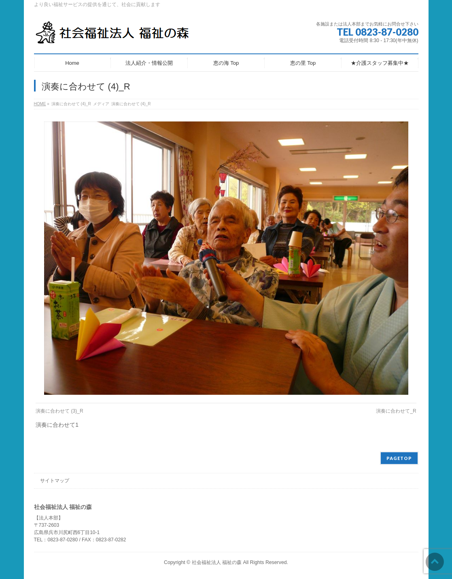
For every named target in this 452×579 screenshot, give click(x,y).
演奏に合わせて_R (396, 411)
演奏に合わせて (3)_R (59, 411)
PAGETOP (399, 458)
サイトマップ (54, 480)
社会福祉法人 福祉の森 (217, 562)
